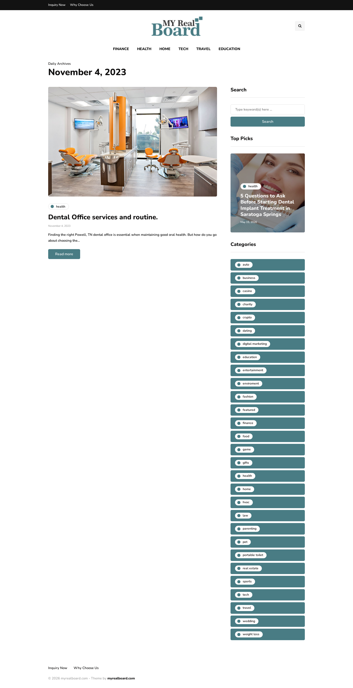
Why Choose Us (81, 5)
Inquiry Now (57, 5)
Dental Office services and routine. (104, 217)
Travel (203, 48)
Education (229, 48)
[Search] (268, 109)
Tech (183, 48)
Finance (121, 48)
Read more (64, 254)
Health (144, 48)
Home (164, 48)
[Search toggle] (300, 26)
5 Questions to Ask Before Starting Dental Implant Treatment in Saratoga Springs (264, 202)
